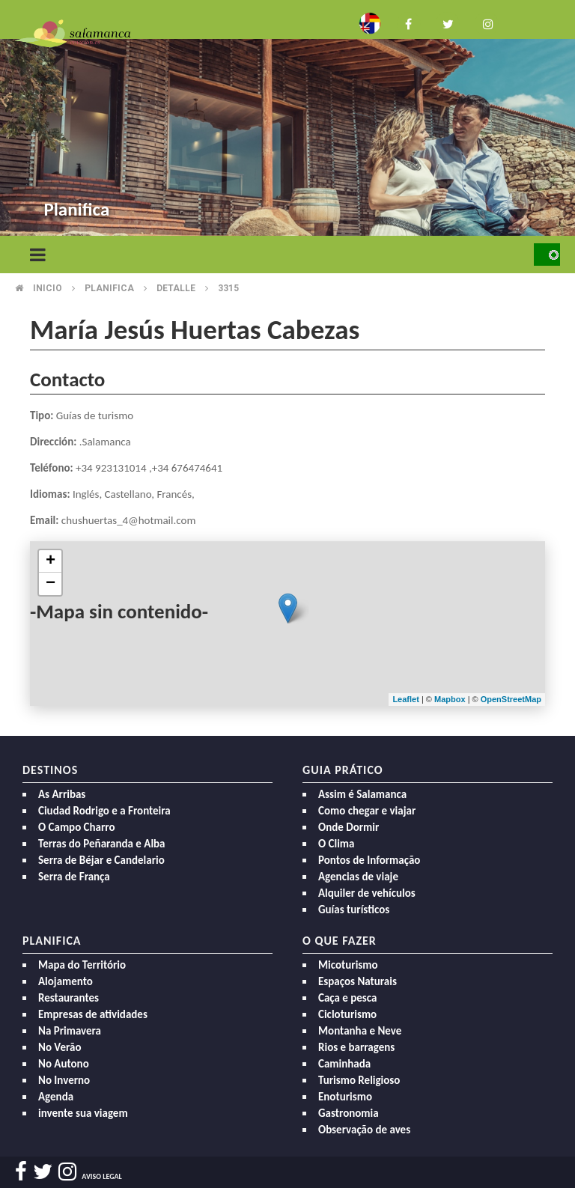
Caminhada (344, 1063)
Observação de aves (364, 1129)
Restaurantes (68, 998)
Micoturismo (348, 965)
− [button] (50, 584)
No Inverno (64, 1080)
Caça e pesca (347, 998)
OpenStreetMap (511, 699)
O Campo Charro (76, 827)
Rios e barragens (356, 1047)
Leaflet (405, 699)
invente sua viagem (83, 1113)
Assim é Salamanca (362, 794)
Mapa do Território (82, 965)
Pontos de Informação (369, 860)
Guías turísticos (353, 909)
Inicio (47, 288)
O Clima (336, 843)
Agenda (55, 1096)
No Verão (59, 1047)
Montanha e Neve (359, 1031)
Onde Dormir (348, 827)
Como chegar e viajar (367, 810)
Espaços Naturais (357, 981)
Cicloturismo (347, 1014)
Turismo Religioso (359, 1080)
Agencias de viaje (358, 876)
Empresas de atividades (92, 1014)
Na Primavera (69, 1031)
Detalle (175, 288)
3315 (228, 288)
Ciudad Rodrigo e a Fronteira (104, 810)
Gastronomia (348, 1113)
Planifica (109, 288)
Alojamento (65, 981)
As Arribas (61, 794)
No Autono (63, 1063)
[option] (287, 120)
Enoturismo (345, 1096)
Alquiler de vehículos (367, 893)
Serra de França (74, 876)
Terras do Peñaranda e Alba (101, 843)
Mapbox (451, 699)
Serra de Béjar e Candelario (101, 860)
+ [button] (50, 561)
